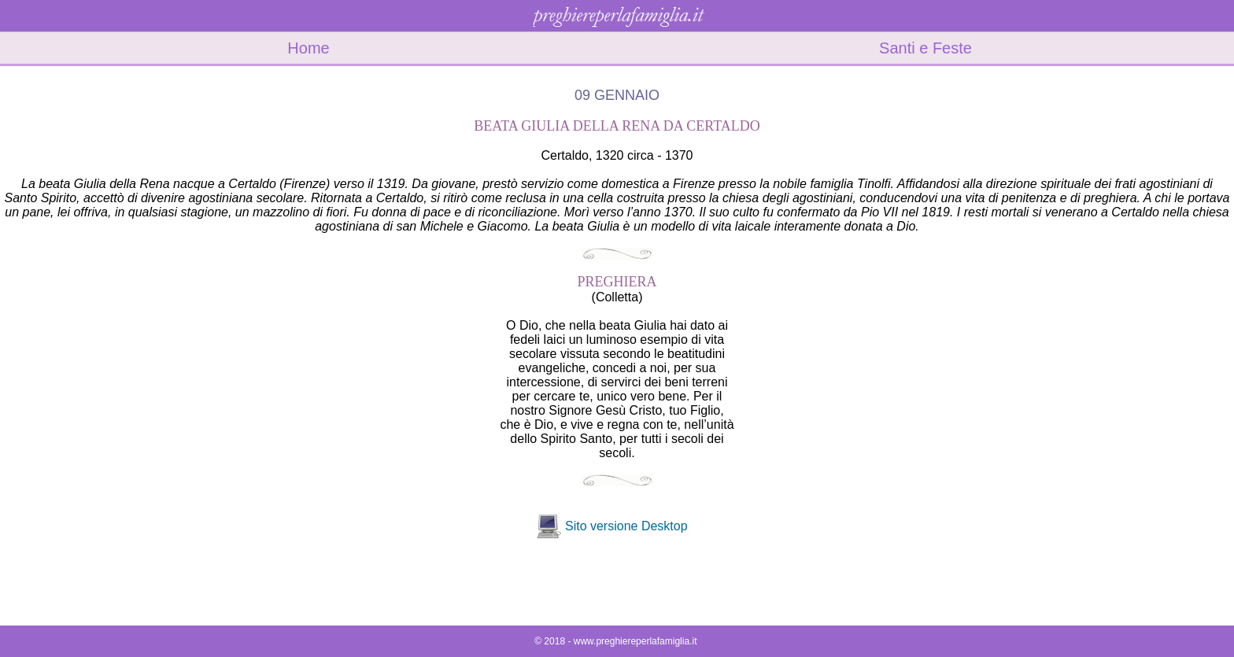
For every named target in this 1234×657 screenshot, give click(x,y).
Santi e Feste (925, 48)
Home (308, 48)
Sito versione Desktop (626, 526)
